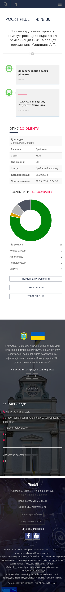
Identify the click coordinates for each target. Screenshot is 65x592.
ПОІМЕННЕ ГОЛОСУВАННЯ (36, 279)
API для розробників (32, 514)
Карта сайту (32, 389)
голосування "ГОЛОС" (47, 549)
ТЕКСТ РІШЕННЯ (36, 296)
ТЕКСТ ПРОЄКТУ (36, 287)
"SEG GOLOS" (31, 583)
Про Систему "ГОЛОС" (32, 522)
